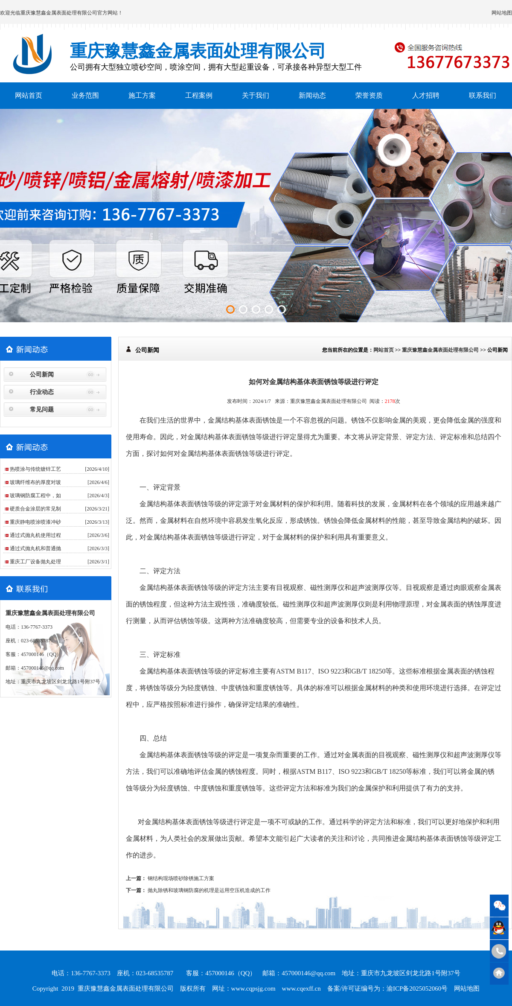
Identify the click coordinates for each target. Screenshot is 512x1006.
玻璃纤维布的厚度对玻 (35, 482)
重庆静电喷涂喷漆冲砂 (35, 522)
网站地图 (502, 13)
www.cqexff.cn (301, 988)
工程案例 (198, 95)
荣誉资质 (369, 95)
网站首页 (28, 95)
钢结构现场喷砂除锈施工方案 (181, 878)
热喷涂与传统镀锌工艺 (35, 469)
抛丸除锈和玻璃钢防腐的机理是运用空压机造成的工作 (209, 890)
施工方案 (142, 95)
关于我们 (255, 95)
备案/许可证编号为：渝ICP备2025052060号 (387, 988)
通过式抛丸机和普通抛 (35, 548)
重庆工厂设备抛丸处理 (35, 562)
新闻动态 (312, 95)
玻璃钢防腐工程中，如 (35, 496)
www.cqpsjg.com (253, 988)
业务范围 (85, 95)
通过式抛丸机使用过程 (35, 535)
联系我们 (482, 95)
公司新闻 (42, 374)
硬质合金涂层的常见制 (35, 509)
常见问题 (42, 409)
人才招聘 (425, 95)
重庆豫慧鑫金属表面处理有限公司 (58, 13)
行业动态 (42, 392)
